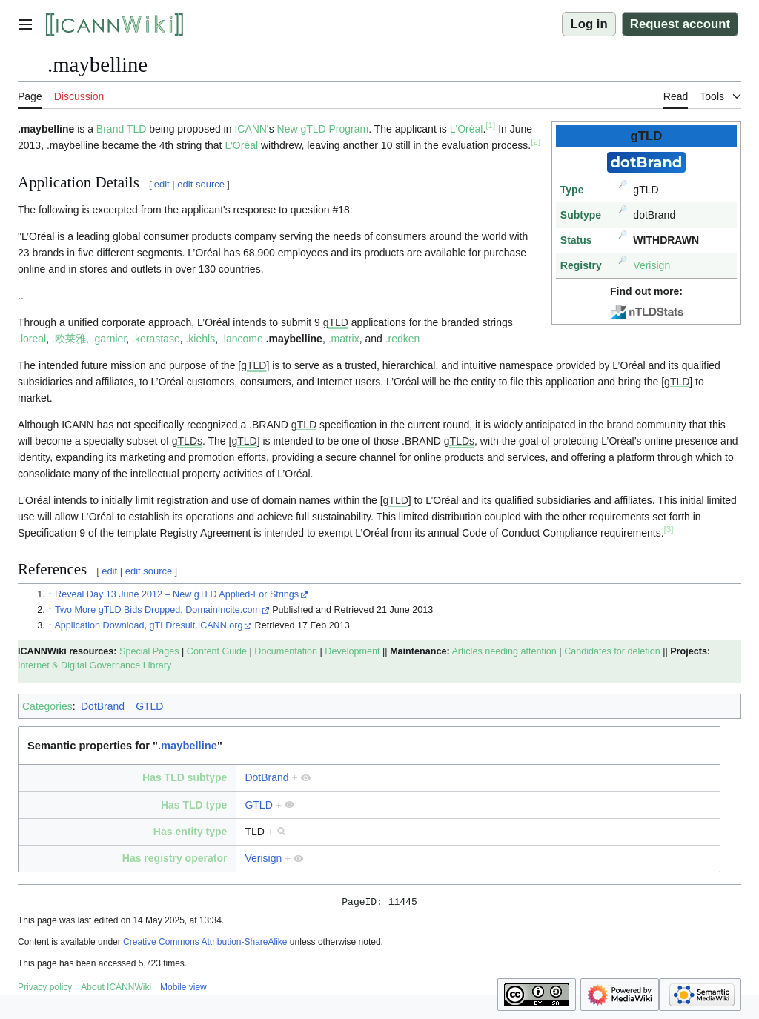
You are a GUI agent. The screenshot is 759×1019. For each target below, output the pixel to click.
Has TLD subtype (184, 777)
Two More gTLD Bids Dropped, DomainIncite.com (157, 610)
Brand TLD (121, 129)
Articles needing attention (503, 651)
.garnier (109, 339)
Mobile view (183, 989)
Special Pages (149, 651)
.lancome (242, 339)
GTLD (149, 706)
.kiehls (200, 339)
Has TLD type (194, 805)
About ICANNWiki (116, 989)
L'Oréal (466, 129)
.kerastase (156, 339)
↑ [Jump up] (49, 594)
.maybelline (294, 339)
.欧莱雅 (69, 339)
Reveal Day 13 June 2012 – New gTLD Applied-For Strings (177, 594)
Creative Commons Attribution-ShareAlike (205, 944)
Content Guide (217, 651)
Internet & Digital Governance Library (94, 665)
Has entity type (190, 831)
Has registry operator (175, 858)
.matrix (343, 339)
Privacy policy (45, 989)
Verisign (651, 265)
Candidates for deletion (612, 651)
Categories (47, 706)
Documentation (285, 651)
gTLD (335, 322)
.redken (402, 339)
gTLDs (187, 441)
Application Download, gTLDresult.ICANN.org (148, 625)
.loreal (32, 339)
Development (352, 651)
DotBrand (103, 706)
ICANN (250, 129)
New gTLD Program (323, 129)
